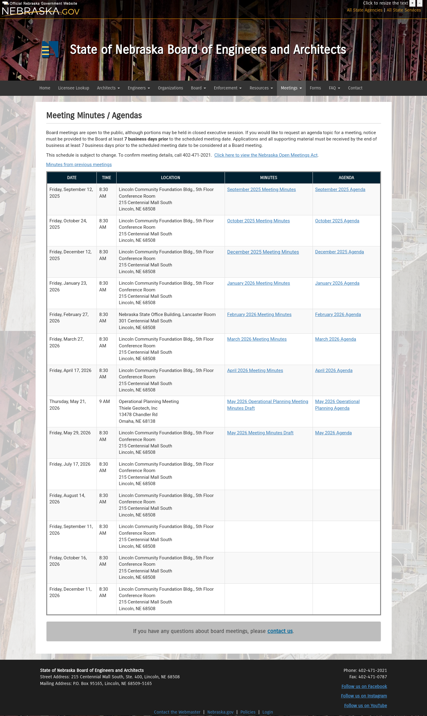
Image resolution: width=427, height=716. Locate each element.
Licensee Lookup (73, 88)
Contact (355, 88)
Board (198, 88)
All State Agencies (365, 10)
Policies (248, 712)
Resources (261, 88)
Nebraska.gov (220, 712)
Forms (315, 88)
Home (45, 88)
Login (267, 712)
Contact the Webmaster (178, 712)
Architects (108, 88)
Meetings (291, 88)
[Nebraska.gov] (71, 12)
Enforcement (228, 88)
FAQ (334, 88)
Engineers (139, 88)
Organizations (170, 88)
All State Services (404, 10)
